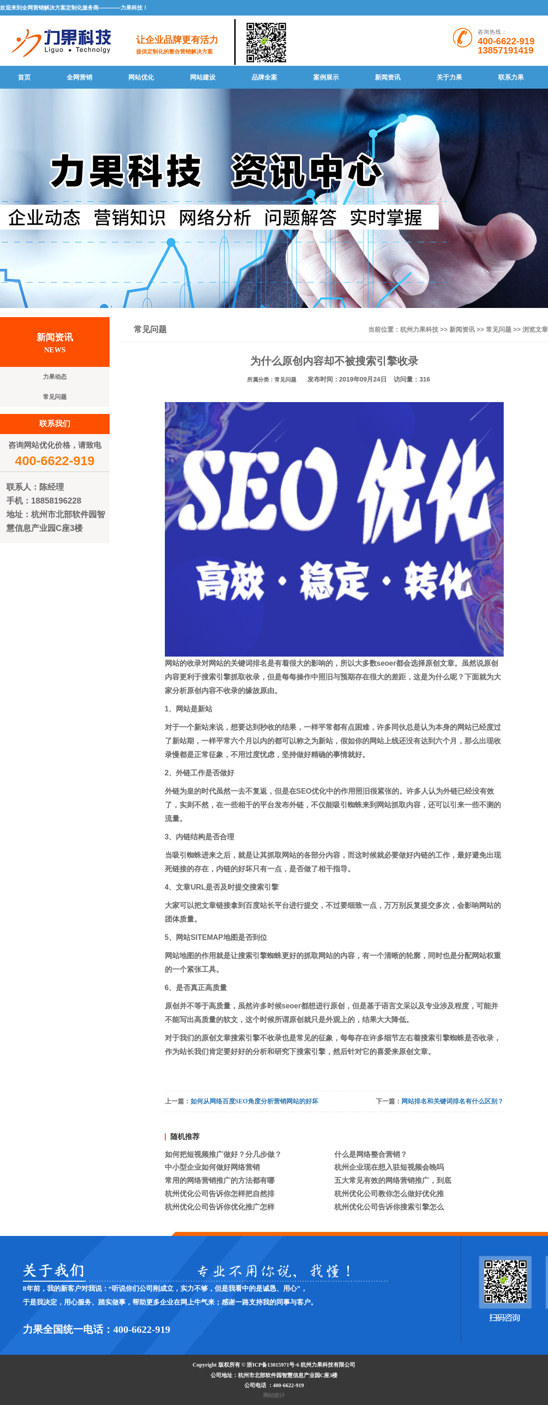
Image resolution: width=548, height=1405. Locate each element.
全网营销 (79, 77)
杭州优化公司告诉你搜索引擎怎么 (389, 1207)
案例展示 (326, 77)
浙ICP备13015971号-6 (273, 1365)
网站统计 (274, 1395)
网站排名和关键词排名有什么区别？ (452, 1101)
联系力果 (511, 77)
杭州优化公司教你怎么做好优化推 (389, 1194)
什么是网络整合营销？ (370, 1154)
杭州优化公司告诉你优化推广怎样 (219, 1207)
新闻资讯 (387, 77)
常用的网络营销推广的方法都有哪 (219, 1180)
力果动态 (55, 376)
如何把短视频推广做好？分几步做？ (223, 1154)
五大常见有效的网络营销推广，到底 (392, 1180)
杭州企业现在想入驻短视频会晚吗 (389, 1167)
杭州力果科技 (419, 329)
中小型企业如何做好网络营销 (212, 1167)
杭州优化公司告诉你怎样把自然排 (219, 1194)
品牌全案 (264, 77)
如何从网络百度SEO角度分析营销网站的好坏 (254, 1101)
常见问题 (498, 329)
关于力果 (449, 77)
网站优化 (141, 77)
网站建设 (203, 77)
